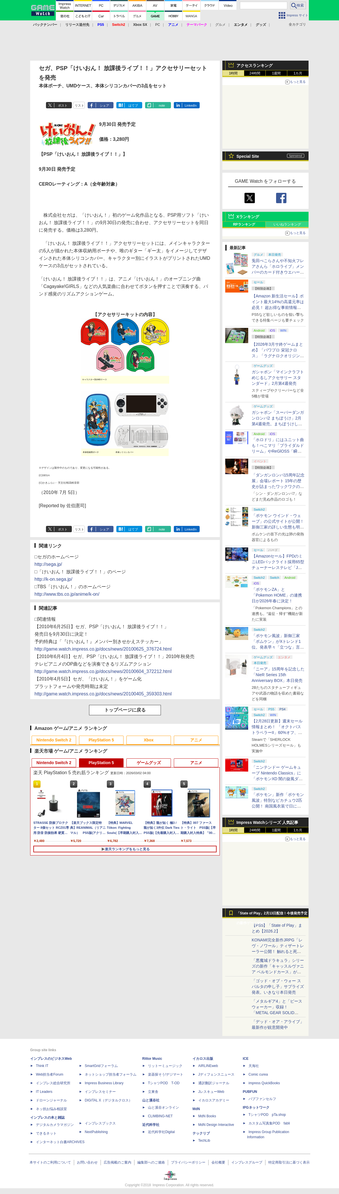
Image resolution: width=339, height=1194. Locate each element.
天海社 (254, 1066)
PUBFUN (250, 1092)
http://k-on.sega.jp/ (53, 579)
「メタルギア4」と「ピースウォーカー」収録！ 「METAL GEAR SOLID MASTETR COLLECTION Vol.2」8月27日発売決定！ (277, 1012)
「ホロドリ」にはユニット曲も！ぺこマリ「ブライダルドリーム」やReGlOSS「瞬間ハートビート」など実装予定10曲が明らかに (278, 451)
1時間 (233, 73)
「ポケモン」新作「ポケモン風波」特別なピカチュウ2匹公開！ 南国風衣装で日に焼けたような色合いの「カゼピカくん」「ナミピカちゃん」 (278, 806)
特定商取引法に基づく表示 (289, 1162)
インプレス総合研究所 (53, 1083)
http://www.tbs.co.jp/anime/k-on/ (66, 594)
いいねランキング (287, 224)
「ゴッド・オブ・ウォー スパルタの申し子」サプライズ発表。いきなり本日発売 (278, 986)
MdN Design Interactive (216, 1125)
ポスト (63, 105)
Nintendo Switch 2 (53, 740)
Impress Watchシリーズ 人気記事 (267, 822)
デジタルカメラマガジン (55, 1125)
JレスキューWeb (211, 1092)
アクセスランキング (254, 65)
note (162, 105)
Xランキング (247, 216)
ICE (246, 1059)
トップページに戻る (125, 709)
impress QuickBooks (264, 1083)
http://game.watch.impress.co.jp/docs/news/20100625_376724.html (103, 649)
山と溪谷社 (150, 1100)
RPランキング (244, 224)
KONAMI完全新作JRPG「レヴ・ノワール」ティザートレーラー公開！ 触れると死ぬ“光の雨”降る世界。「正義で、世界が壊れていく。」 (278, 951)
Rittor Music (152, 1059)
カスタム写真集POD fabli (269, 1123)
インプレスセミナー (100, 1092)
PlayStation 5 (101, 740)
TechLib (204, 1141)
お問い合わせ (87, 1162)
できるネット (46, 1133)
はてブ (133, 105)
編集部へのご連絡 (151, 1162)
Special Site (247, 156)
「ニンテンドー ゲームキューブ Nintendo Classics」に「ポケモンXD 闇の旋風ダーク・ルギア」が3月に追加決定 (277, 779)
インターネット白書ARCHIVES (60, 1142)
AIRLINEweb (208, 1066)
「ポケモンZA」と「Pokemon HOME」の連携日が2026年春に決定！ (277, 595)
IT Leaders (44, 1092)
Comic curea (258, 1074)
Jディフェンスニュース (216, 1074)
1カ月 (298, 73)
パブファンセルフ (262, 1099)
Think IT (42, 1066)
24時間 (254, 73)
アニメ (196, 740)
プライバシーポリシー (188, 1162)
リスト (79, 105)
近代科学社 (150, 1125)
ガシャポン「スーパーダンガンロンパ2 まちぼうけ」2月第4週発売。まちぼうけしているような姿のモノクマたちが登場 (278, 424)
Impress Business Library (104, 1083)
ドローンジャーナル (51, 1100)
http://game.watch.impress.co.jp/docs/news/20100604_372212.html (103, 671)
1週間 (276, 73)
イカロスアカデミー (213, 1100)
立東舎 (153, 1092)
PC (157, 25)
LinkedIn (191, 105)
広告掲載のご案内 (117, 1162)
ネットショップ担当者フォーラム (110, 1074)
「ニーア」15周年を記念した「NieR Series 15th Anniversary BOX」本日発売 (278, 675)
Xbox (148, 740)
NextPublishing (96, 1132)
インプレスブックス (100, 1123)
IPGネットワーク (256, 1107)
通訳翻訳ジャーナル (213, 1083)
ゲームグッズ (149, 762)
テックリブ (201, 1133)
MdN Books (207, 1116)
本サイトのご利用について (50, 1162)
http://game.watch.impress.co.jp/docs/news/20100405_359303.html (103, 693)
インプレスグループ (246, 1162)
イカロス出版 (202, 1059)
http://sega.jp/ (48, 564)
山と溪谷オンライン (163, 1107)
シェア (104, 105)
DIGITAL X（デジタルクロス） (108, 1100)
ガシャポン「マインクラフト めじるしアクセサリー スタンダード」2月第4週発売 (278, 378)
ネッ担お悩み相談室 (51, 1109)
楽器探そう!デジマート (165, 1074)
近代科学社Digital (161, 1132)
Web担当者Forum (49, 1074)
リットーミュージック (165, 1066)
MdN (196, 1109)
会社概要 (218, 1162)
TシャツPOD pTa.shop (267, 1115)
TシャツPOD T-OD (164, 1083)
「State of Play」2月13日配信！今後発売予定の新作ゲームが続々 (271, 914)
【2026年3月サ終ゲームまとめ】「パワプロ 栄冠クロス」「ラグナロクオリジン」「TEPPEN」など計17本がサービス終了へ (278, 356)
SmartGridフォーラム (101, 1066)
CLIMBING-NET (160, 1116)
